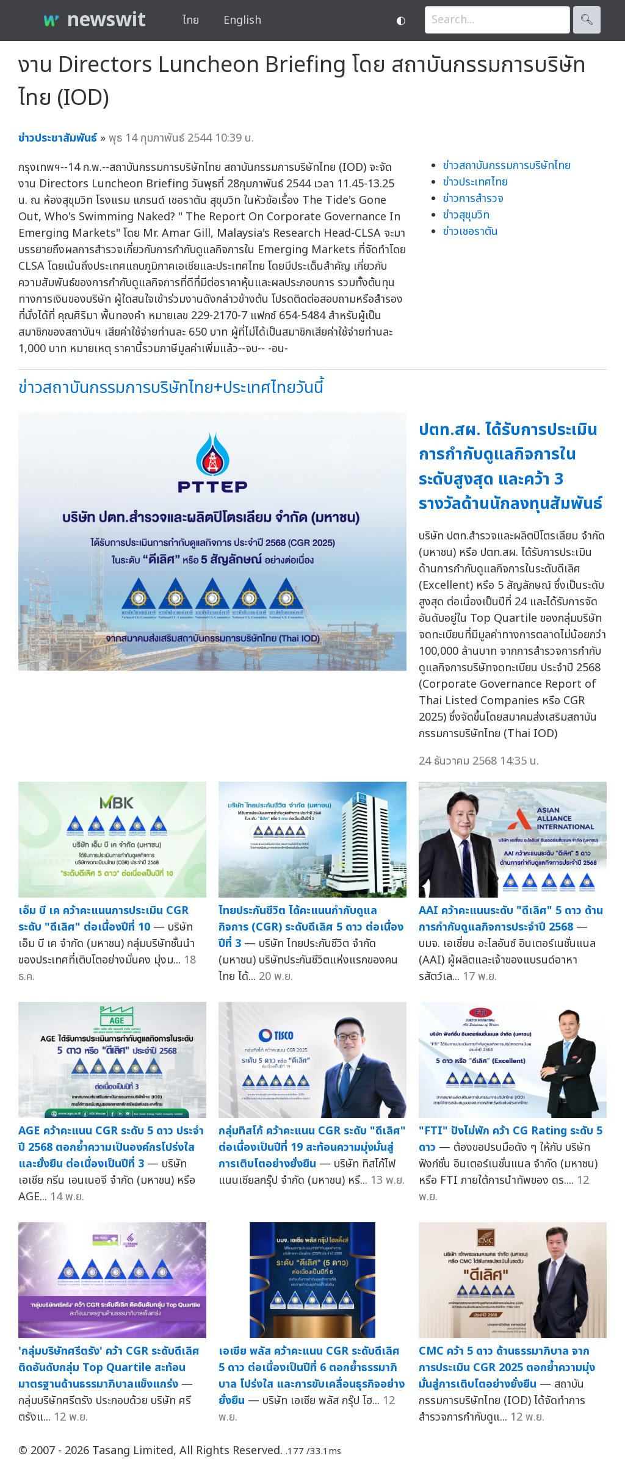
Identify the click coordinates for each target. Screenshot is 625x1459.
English (242, 20)
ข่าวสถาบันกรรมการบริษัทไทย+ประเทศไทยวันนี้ (170, 387)
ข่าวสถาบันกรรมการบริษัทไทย (507, 165)
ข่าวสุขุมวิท (466, 215)
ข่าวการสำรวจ (473, 198)
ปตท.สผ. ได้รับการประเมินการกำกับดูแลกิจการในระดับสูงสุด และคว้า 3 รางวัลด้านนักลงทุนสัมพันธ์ (510, 467)
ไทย (190, 20)
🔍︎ (587, 20)
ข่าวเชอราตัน (470, 231)
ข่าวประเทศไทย (475, 182)
